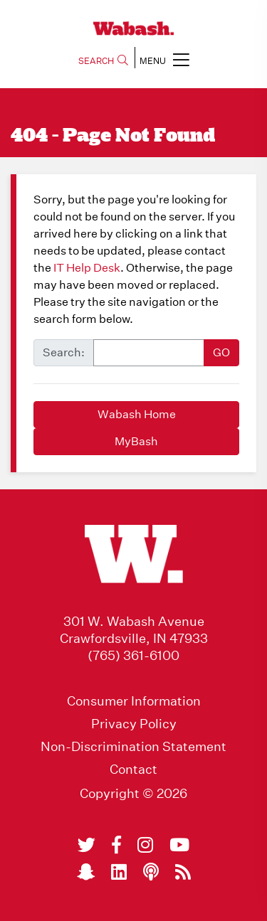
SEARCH (103, 61)
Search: (64, 352)
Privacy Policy (134, 724)
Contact (133, 769)
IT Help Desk (86, 268)
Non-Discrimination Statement (133, 747)
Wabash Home (137, 414)
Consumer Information (134, 701)
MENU (164, 59)
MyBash (136, 441)
